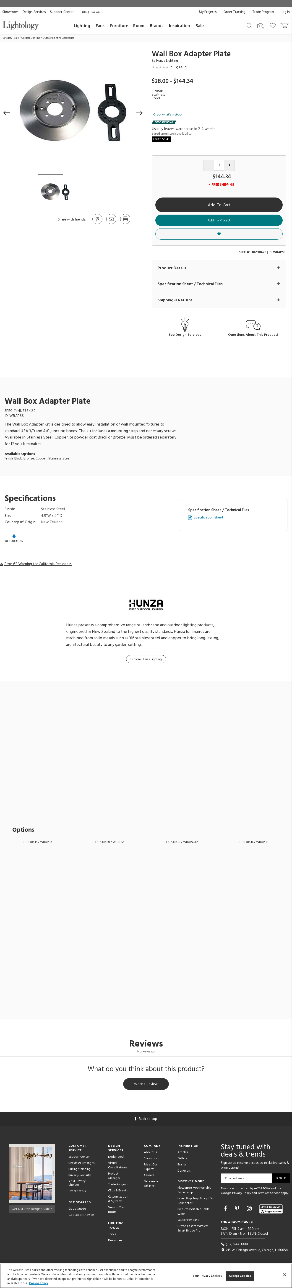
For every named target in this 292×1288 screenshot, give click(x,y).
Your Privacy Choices (77, 1184)
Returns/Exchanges (81, 1164)
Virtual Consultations (117, 1166)
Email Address (234, 1179)
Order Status (77, 1192)
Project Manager (114, 1177)
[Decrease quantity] (208, 165)
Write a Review (146, 1085)
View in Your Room (116, 1211)
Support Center (62, 12)
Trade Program (263, 12)
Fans (100, 26)
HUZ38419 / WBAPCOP (182, 842)
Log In (285, 12)
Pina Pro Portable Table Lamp (193, 1213)
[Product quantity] (219, 165)
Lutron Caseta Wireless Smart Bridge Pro (192, 1229)
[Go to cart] (285, 24)
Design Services (34, 12)
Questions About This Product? (253, 335)
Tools (112, 1235)
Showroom (10, 12)
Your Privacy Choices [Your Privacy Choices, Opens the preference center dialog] (207, 1276)
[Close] (285, 1275)
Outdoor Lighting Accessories (58, 38)
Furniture (119, 26)
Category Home (11, 38)
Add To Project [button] (219, 220)
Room (138, 26)
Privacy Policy (241, 1194)
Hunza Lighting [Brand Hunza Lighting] (167, 61)
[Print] (125, 223)
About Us (150, 1153)
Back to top (146, 1120)
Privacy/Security (79, 1176)
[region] (146, 1275)
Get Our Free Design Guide (32, 1209)
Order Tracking (234, 12)
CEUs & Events (118, 1191)
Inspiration (179, 26)
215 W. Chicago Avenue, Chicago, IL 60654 (254, 1251)
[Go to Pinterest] (97, 223)
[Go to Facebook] (226, 1210)
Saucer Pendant (188, 1221)
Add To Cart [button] (219, 205)
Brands (156, 26)
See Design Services (185, 335)
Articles (182, 1153)
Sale (200, 26)
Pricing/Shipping (79, 1170)
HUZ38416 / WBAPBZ (254, 842)
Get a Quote (77, 1209)
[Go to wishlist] (273, 25)
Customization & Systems (118, 1200)
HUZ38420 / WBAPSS (110, 842)
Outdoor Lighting (30, 38)
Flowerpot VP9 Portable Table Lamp (194, 1191)
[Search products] (249, 25)
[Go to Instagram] (250, 1210)
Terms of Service (269, 1194)
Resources (115, 1241)
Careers (149, 1176)
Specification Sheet (208, 518)
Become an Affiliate (151, 1185)
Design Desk (116, 1158)
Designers (183, 1172)
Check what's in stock (167, 114)
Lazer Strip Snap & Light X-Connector (195, 1202)
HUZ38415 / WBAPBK (37, 842)
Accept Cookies (240, 1276)
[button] (7, 113)
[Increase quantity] (229, 165)
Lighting (82, 26)
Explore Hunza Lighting (146, 659)
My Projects (208, 12)
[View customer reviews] (271, 1210)
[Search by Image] (261, 26)
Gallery (182, 1159)
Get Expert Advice (81, 1216)
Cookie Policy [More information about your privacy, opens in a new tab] (38, 1283)
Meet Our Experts (150, 1168)
